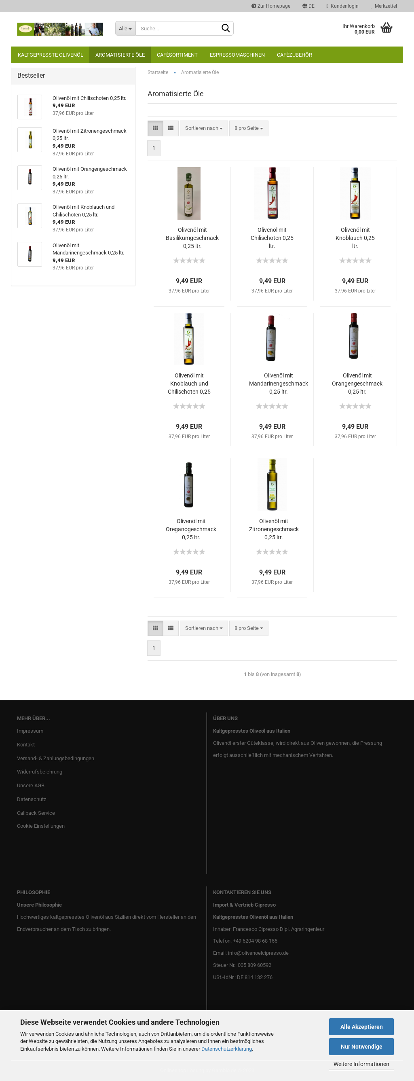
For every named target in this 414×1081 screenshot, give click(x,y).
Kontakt (26, 745)
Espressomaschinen (237, 55)
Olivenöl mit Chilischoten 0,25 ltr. (272, 238)
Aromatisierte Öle (120, 55)
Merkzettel (384, 6)
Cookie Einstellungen (41, 826)
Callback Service (36, 813)
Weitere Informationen (361, 1064)
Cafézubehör (294, 55)
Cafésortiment (177, 55)
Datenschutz (31, 799)
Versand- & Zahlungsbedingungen (55, 758)
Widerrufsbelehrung (39, 772)
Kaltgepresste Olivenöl (50, 55)
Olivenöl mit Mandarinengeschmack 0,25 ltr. (278, 383)
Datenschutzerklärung (226, 1049)
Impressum (30, 731)
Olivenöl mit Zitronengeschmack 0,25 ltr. (274, 529)
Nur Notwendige (361, 1046)
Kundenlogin (343, 6)
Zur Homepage (270, 6)
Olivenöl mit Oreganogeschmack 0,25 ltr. (191, 529)
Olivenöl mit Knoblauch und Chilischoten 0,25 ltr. (189, 384)
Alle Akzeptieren (361, 1027)
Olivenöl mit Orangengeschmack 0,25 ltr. (357, 383)
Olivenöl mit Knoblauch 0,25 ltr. (355, 238)
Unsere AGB (30, 785)
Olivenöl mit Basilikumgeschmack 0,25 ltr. (192, 238)
